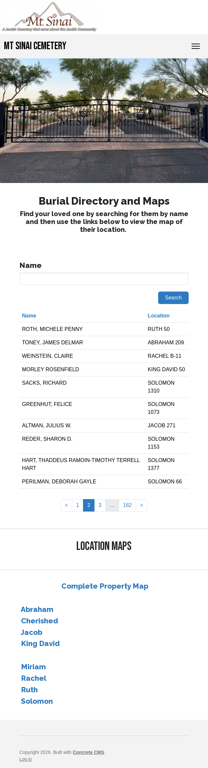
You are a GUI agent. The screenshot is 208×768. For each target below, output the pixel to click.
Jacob (31, 632)
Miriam (33, 666)
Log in (25, 759)
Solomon (37, 701)
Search (173, 297)
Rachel (33, 678)
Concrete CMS (88, 752)
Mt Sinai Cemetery (35, 46)
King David (40, 643)
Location (159, 315)
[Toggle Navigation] (195, 46)
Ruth (29, 689)
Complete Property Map (104, 586)
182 (127, 505)
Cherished (39, 620)
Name (29, 315)
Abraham (37, 609)
